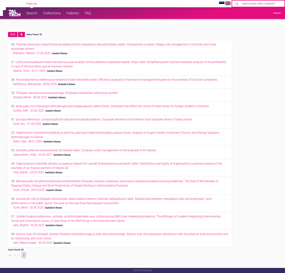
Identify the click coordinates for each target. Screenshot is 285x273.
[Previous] (15, 255)
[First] (10, 255)
